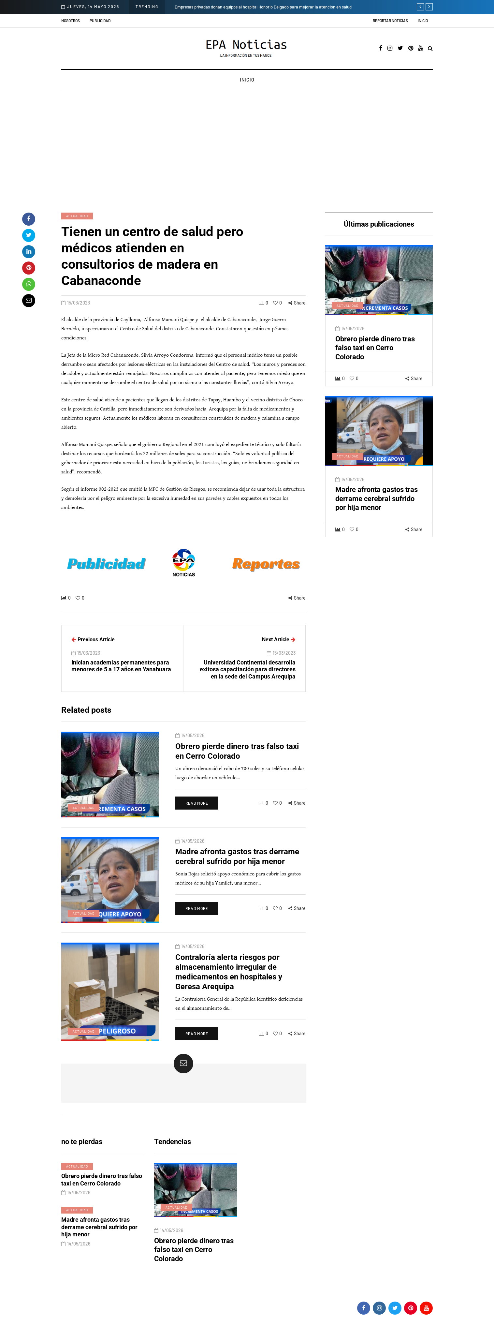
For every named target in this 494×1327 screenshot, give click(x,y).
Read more (196, 822)
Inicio (423, 20)
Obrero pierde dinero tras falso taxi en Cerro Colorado (375, 367)
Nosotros (70, 20)
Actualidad (77, 216)
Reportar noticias (390, 20)
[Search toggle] (430, 49)
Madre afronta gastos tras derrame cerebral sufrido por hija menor (376, 518)
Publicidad (100, 20)
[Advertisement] (247, 152)
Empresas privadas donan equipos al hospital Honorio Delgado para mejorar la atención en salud (263, 6)
